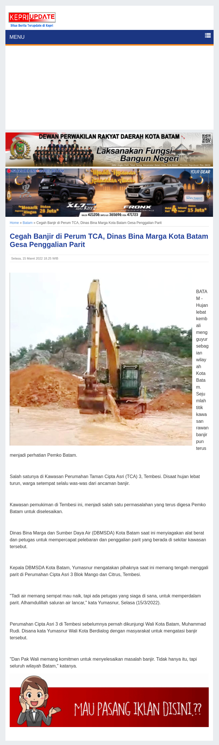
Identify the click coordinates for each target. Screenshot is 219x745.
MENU (17, 37)
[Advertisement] (109, 90)
